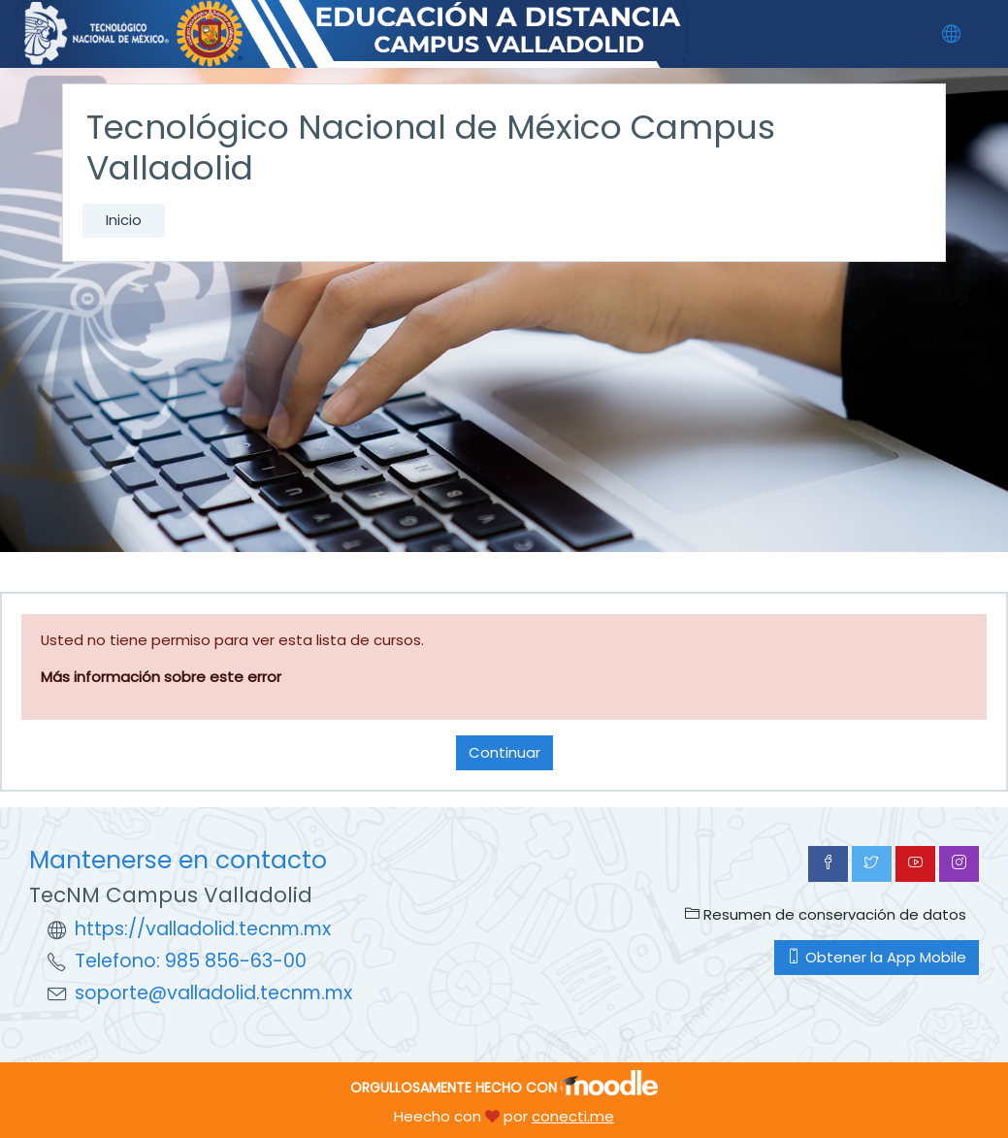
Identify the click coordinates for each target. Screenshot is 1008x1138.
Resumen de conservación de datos (825, 914)
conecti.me (573, 1116)
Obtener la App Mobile (876, 957)
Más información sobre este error (161, 677)
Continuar (504, 752)
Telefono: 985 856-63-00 (191, 961)
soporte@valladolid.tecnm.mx (213, 993)
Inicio (124, 220)
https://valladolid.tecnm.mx (203, 929)
